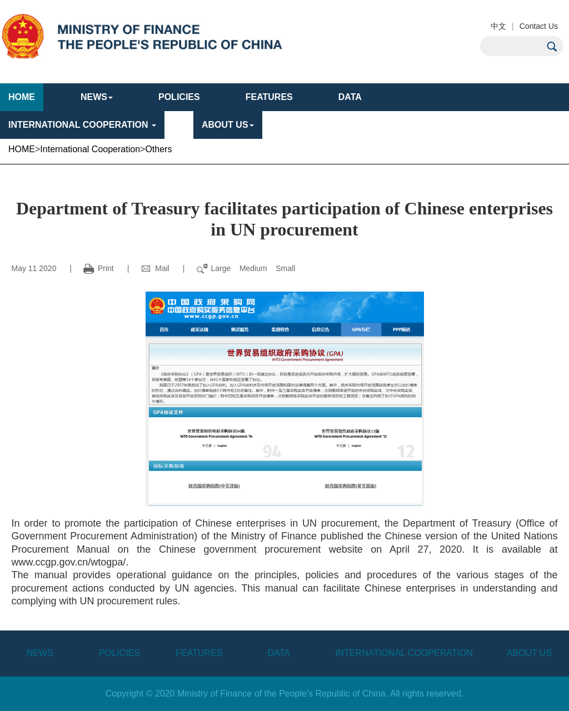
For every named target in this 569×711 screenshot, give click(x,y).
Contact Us (539, 26)
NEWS (40, 653)
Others (158, 149)
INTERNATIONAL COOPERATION (404, 653)
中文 (498, 26)
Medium (253, 268)
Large (221, 268)
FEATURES (269, 97)
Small (285, 268)
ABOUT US (228, 124)
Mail (154, 268)
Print (98, 268)
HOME (21, 97)
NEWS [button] (97, 97)
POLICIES (179, 97)
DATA (350, 97)
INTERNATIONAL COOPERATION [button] (82, 124)
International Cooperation (90, 149)
